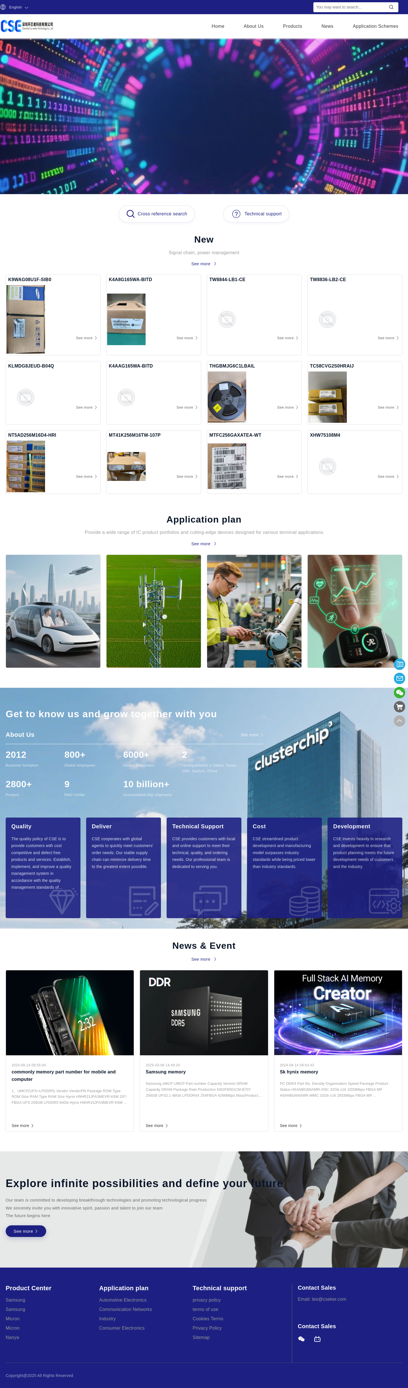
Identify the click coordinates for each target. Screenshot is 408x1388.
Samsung (15, 1300)
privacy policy (207, 1300)
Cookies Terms (208, 1318)
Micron (13, 1318)
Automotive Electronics (122, 1300)
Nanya (12, 1337)
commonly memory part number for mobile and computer (64, 1075)
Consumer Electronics (122, 1328)
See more (23, 1125)
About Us (254, 26)
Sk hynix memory (299, 1071)
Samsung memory (166, 1071)
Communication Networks (125, 1309)
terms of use (205, 1309)
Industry (107, 1318)
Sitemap (201, 1337)
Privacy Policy (207, 1328)
